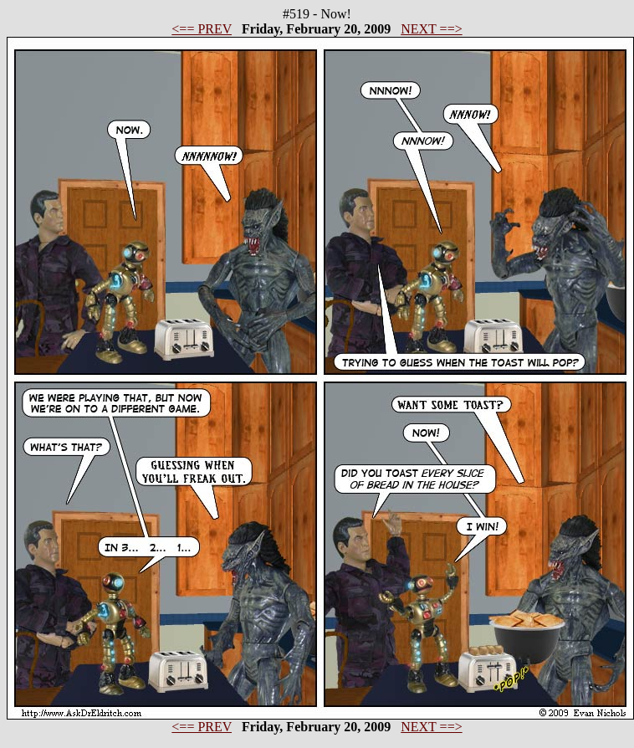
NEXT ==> (431, 29)
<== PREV (201, 29)
